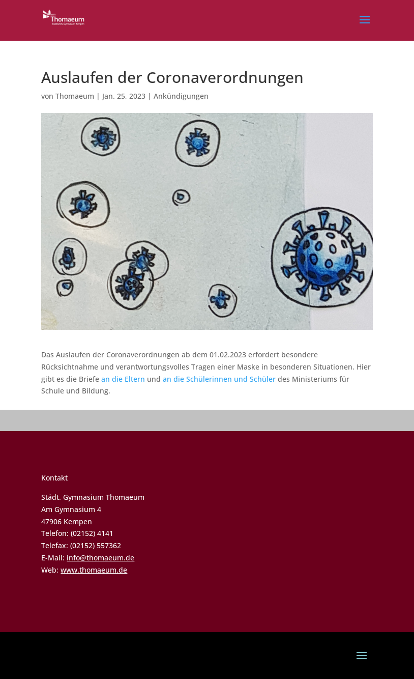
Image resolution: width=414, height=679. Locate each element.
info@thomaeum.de (100, 557)
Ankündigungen (181, 96)
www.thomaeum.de (94, 570)
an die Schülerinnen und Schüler (219, 379)
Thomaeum (74, 96)
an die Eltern (123, 379)
